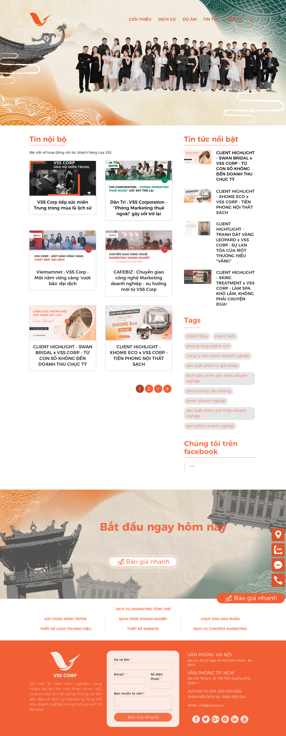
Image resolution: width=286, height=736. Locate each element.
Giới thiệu (140, 19)
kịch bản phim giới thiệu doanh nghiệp (216, 381)
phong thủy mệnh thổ (207, 348)
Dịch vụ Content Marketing (220, 631)
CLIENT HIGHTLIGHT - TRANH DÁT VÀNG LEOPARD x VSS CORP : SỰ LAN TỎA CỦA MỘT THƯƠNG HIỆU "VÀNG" (235, 245)
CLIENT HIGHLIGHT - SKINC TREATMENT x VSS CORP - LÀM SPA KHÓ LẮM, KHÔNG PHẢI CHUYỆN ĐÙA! (235, 290)
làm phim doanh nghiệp (210, 428)
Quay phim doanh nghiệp (143, 621)
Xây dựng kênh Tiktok (65, 621)
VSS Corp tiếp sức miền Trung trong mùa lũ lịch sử (63, 205)
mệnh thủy (197, 338)
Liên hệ (234, 19)
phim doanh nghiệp (205, 403)
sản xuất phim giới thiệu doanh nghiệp (216, 416)
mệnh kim (225, 338)
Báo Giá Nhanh (143, 722)
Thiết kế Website (143, 631)
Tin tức (211, 19)
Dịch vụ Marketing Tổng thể (143, 611)
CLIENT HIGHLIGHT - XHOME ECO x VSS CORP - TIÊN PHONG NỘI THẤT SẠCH (139, 358)
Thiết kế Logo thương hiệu (65, 631)
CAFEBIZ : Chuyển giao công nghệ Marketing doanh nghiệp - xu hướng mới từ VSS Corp (138, 283)
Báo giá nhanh (143, 562)
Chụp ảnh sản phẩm (220, 621)
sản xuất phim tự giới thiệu (212, 368)
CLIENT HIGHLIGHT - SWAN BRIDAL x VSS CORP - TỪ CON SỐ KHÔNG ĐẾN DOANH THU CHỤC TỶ (62, 358)
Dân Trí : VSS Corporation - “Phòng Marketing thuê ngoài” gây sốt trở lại (138, 208)
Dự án (189, 19)
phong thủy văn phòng (208, 393)
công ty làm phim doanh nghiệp (217, 358)
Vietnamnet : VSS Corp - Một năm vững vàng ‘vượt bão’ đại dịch (63, 280)
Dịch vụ (167, 19)
